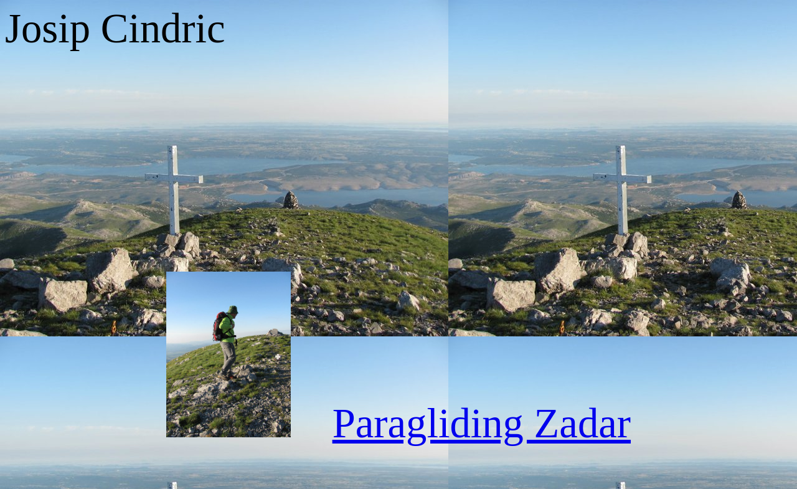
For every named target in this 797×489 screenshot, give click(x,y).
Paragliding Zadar (481, 423)
